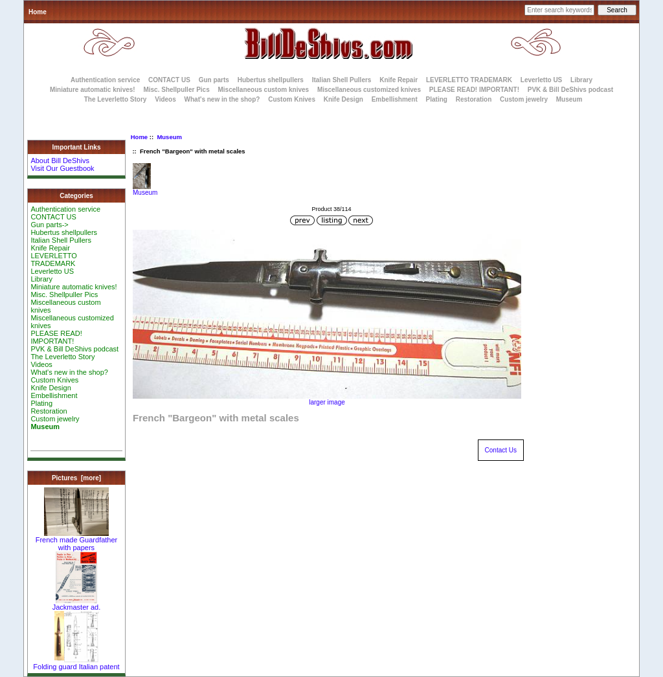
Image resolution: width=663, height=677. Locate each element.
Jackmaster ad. (76, 604)
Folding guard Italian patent (76, 663)
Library (581, 79)
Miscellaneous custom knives (263, 89)
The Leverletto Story (115, 99)
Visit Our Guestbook (62, 168)
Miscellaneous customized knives (369, 89)
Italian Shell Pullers (342, 79)
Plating (436, 99)
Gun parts (214, 79)
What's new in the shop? (222, 99)
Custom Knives (291, 99)
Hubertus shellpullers (271, 79)
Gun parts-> (49, 224)
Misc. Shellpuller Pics (176, 89)
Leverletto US (541, 79)
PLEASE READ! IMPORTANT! (474, 89)
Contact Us (501, 450)
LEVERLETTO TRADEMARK (469, 79)
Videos (165, 99)
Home (37, 12)
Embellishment (395, 99)
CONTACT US (169, 79)
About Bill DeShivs (59, 160)
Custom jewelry (524, 99)
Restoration (474, 99)
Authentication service (105, 79)
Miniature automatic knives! (92, 89)
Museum (169, 136)
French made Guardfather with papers (77, 540)
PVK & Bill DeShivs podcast (570, 89)
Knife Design (343, 99)
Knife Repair (398, 79)
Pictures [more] (76, 478)
